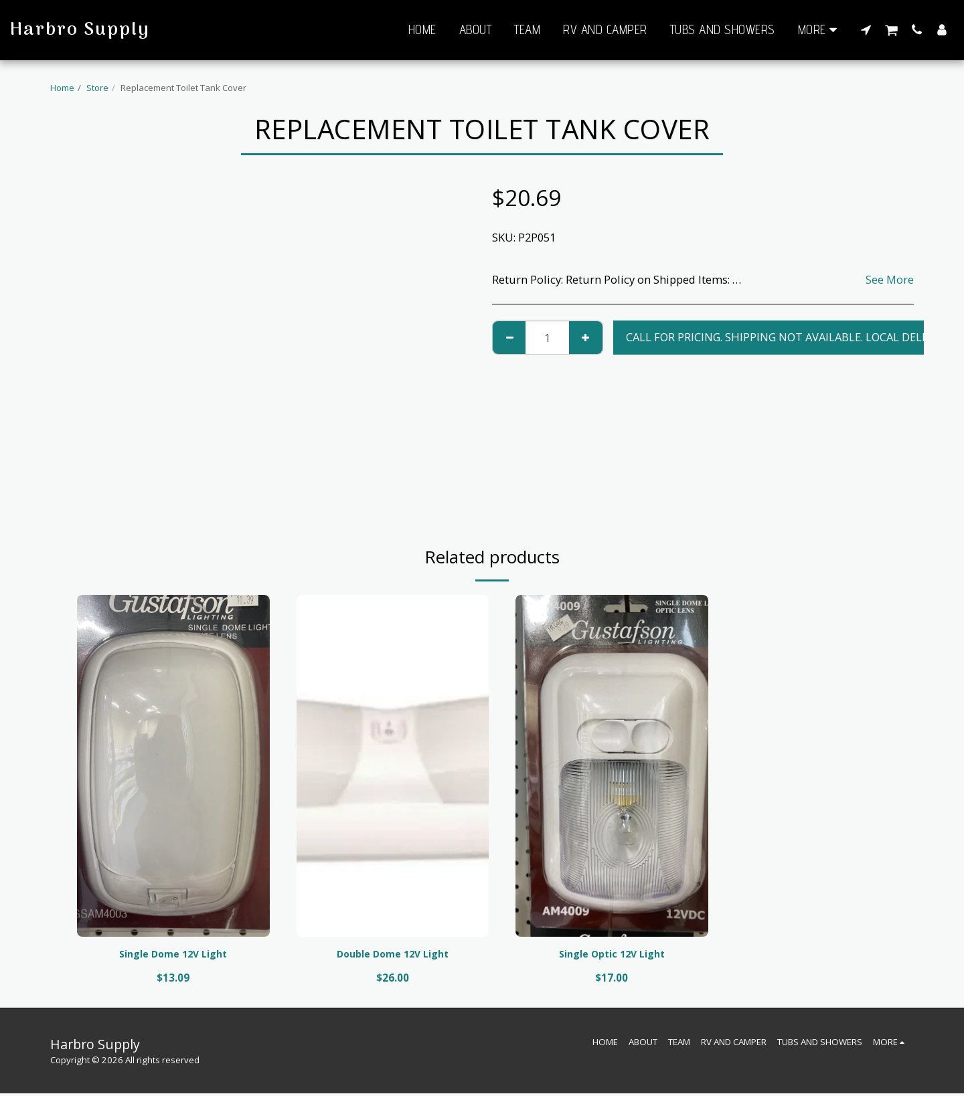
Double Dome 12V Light (392, 955)
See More (890, 279)
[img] (173, 766)
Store (97, 88)
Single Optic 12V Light (611, 955)
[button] (866, 29)
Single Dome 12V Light (173, 955)
